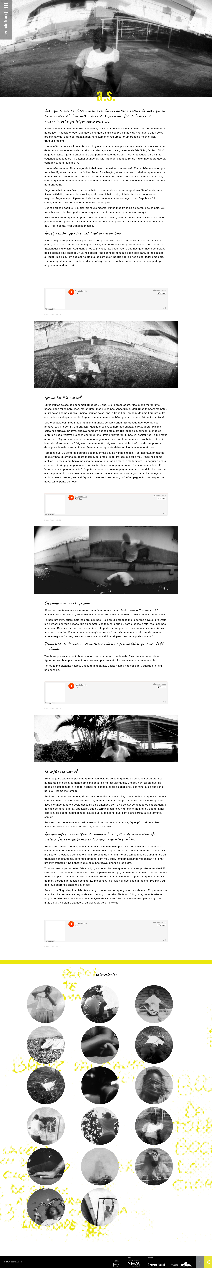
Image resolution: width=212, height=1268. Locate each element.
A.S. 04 (58, 520)
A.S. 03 (58, 708)
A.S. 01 (58, 946)
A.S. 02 (58, 314)
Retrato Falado (49, 314)
